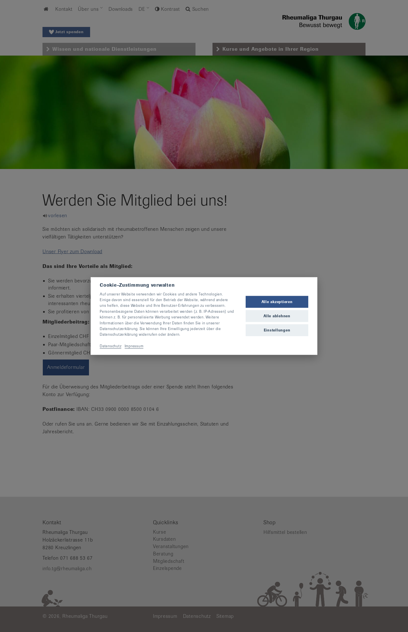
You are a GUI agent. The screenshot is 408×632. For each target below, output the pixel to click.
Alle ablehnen (277, 316)
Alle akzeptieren (277, 301)
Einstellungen (277, 330)
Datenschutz (110, 346)
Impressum (134, 346)
